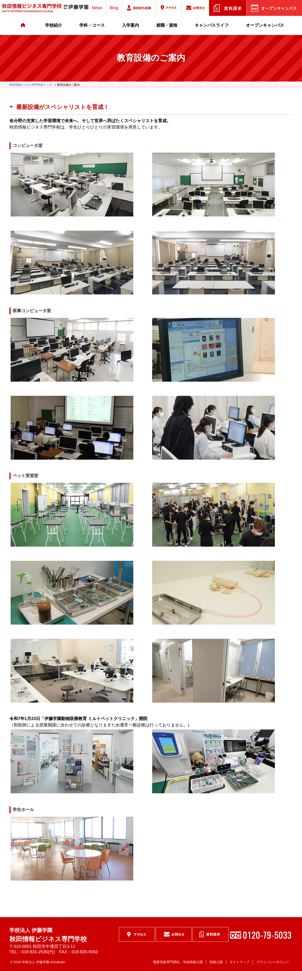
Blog (114, 7)
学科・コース (92, 25)
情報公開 (216, 962)
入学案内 (130, 25)
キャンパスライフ (212, 25)
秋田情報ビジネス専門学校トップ (30, 84)
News (97, 7)
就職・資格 (166, 25)
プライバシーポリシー (272, 962)
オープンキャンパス (265, 25)
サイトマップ (239, 962)
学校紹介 (53, 25)
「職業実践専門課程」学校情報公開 (176, 962)
